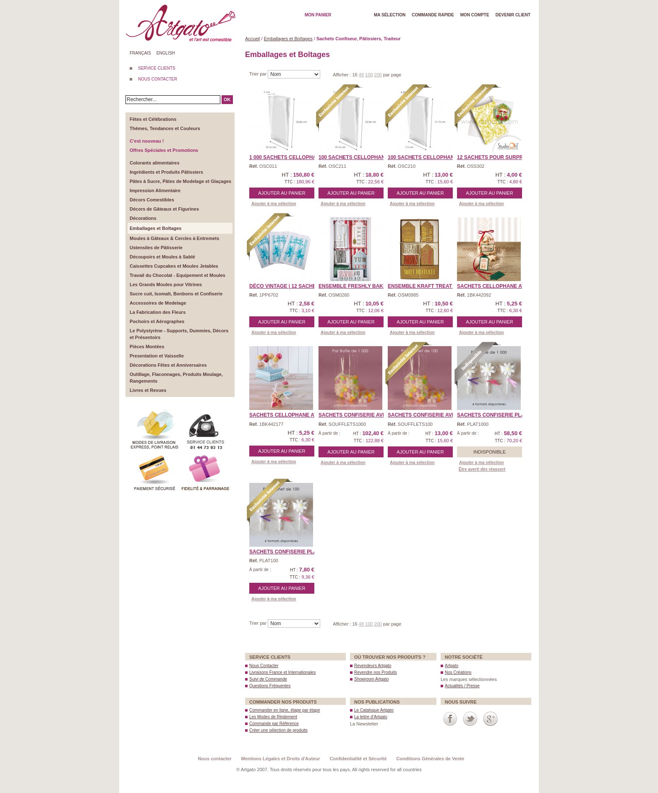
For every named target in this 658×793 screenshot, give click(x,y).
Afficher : (342, 74)
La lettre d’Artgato (370, 717)
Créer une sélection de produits (278, 730)
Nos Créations (458, 672)
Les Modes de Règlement (273, 717)
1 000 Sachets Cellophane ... (289, 157)
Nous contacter (215, 758)
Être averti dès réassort (482, 469)
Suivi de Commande (268, 679)
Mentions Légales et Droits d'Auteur (280, 758)
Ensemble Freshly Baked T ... (359, 286)
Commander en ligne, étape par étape (284, 710)
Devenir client (513, 15)
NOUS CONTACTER (157, 79)
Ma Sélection (389, 15)
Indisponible (489, 451)
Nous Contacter (263, 665)
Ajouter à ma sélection (273, 203)
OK (227, 99)
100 (369, 74)
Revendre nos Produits (375, 672)
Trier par (258, 73)
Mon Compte (474, 15)
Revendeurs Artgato (372, 665)
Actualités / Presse (462, 685)
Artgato (451, 665)
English (166, 53)
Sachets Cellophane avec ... (497, 286)
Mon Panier (318, 15)
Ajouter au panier (281, 193)
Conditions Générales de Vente (430, 758)
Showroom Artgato (371, 679)
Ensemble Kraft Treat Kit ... (427, 286)
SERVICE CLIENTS (156, 68)
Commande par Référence (274, 723)
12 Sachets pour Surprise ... (497, 157)
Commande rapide (433, 15)
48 (361, 74)
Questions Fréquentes (269, 685)
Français (140, 53)
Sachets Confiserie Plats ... (496, 415)
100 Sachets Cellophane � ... (359, 157)
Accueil (252, 38)
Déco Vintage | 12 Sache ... (285, 286)
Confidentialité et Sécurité (358, 758)
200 (378, 74)
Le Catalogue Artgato (374, 710)
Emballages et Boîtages (288, 38)
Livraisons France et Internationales (282, 672)
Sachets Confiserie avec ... (357, 415)
